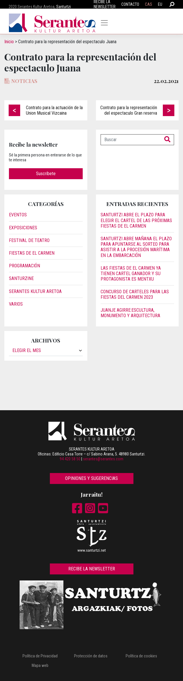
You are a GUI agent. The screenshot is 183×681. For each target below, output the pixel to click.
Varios (16, 304)
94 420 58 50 (70, 459)
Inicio (9, 41)
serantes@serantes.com (103, 459)
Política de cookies (141, 656)
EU (160, 4)
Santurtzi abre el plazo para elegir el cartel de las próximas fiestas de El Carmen (136, 220)
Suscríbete (46, 173)
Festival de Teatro (29, 240)
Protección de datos (90, 656)
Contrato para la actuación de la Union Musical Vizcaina (54, 110)
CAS (148, 4)
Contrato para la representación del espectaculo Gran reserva (128, 110)
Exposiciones (23, 227)
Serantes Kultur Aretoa (35, 291)
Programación (24, 265)
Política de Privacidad (40, 656)
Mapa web (40, 665)
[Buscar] (131, 139)
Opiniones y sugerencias (91, 478)
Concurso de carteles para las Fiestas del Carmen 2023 (135, 294)
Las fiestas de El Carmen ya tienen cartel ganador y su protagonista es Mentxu (131, 273)
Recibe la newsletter (91, 569)
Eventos (18, 214)
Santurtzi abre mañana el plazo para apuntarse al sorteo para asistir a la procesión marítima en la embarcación (136, 247)
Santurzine (21, 278)
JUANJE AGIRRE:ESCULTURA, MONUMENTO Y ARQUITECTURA (130, 312)
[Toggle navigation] (104, 22)
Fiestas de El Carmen (31, 253)
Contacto (130, 4)
